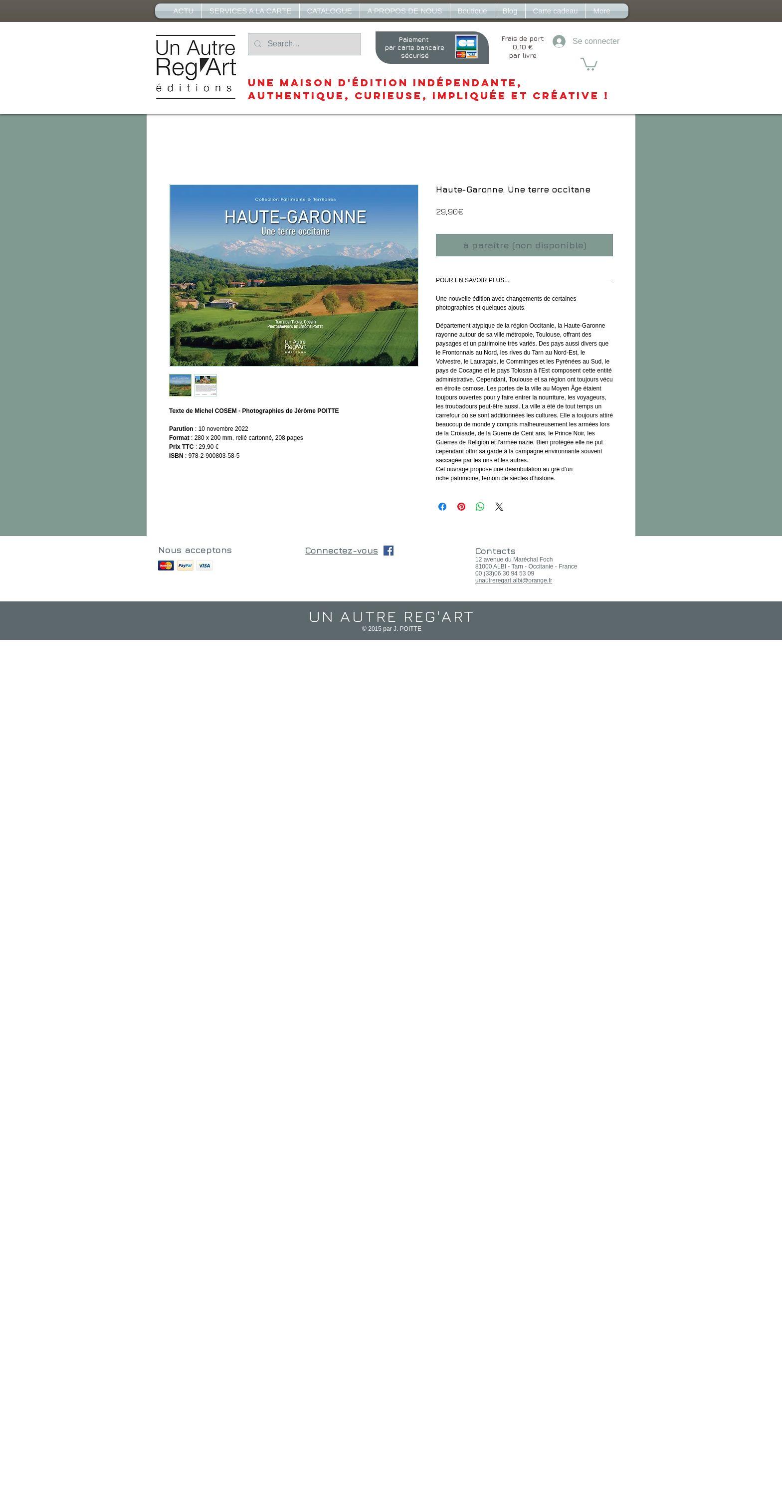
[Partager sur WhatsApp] (480, 507)
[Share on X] (499, 507)
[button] (589, 63)
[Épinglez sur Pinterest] (461, 507)
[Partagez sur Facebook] (442, 507)
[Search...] (303, 44)
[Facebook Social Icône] (388, 551)
